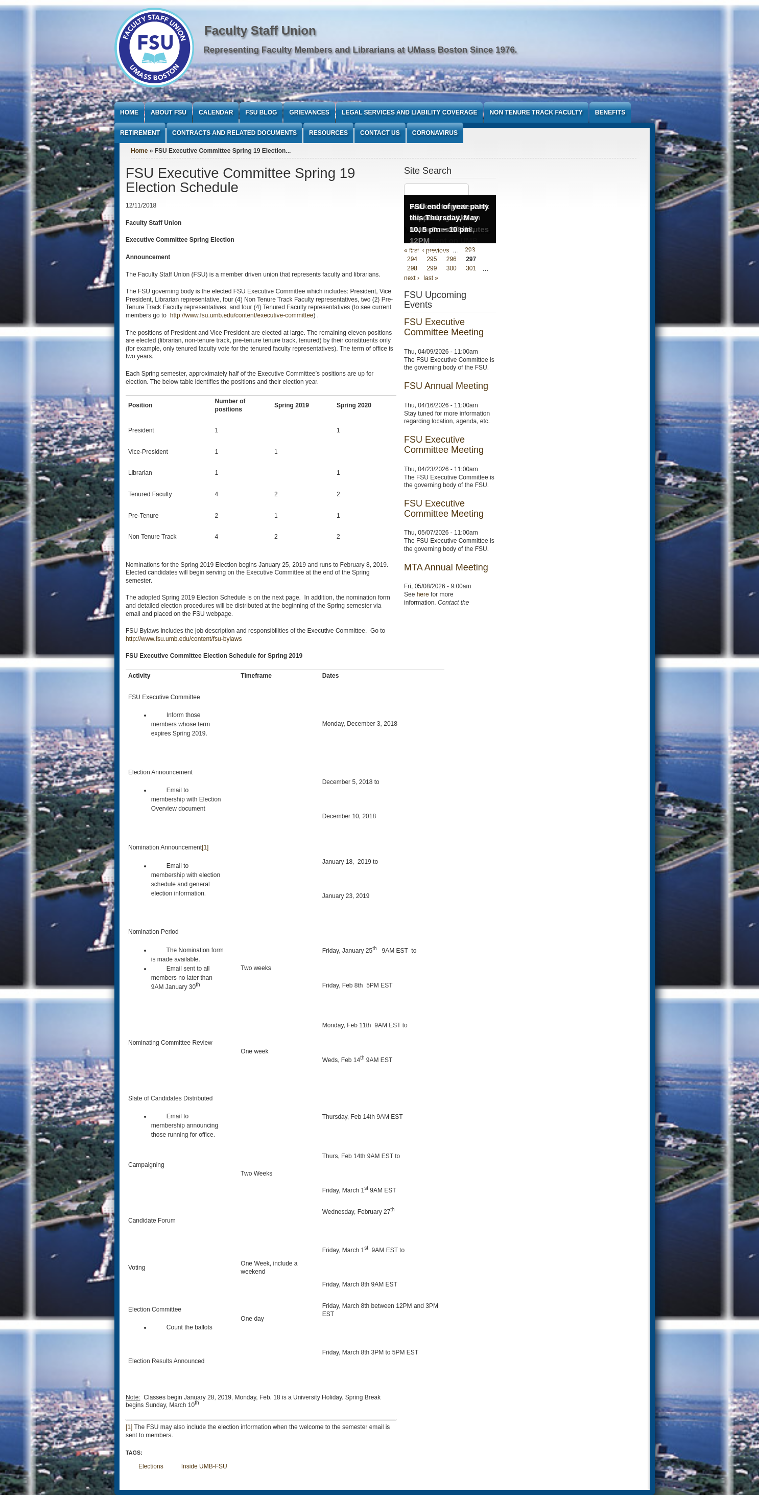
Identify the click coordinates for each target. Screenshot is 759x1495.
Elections (150, 1466)
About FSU (168, 112)
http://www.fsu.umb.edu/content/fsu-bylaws (184, 638)
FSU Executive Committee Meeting (444, 327)
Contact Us (380, 132)
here (423, 594)
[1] (205, 847)
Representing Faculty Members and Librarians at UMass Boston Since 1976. (360, 50)
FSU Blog (261, 112)
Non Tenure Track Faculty (535, 112)
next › (411, 278)
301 (471, 268)
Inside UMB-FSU (204, 1466)
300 (451, 268)
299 (431, 268)
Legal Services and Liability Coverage (410, 112)
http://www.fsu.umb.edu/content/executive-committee (242, 315)
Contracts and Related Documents (234, 132)
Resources (328, 132)
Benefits (610, 112)
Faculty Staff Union (260, 30)
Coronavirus (435, 132)
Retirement (140, 132)
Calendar (216, 112)
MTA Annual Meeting (446, 567)
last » (430, 278)
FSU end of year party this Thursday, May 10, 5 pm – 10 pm (449, 218)
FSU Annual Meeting (446, 386)
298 (412, 268)
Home (129, 112)
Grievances (309, 112)
